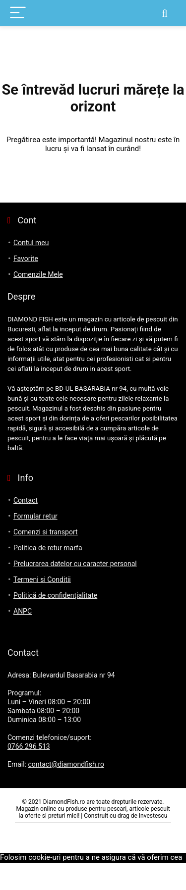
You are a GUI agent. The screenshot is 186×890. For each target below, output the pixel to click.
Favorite (25, 258)
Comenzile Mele (38, 274)
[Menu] (18, 13)
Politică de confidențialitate (55, 595)
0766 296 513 (28, 746)
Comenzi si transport (45, 532)
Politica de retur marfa (47, 548)
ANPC (22, 611)
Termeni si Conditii (42, 579)
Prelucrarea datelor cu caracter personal (75, 564)
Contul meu (31, 243)
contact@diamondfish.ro (66, 764)
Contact (25, 500)
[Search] (165, 13)
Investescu (153, 815)
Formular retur (35, 516)
